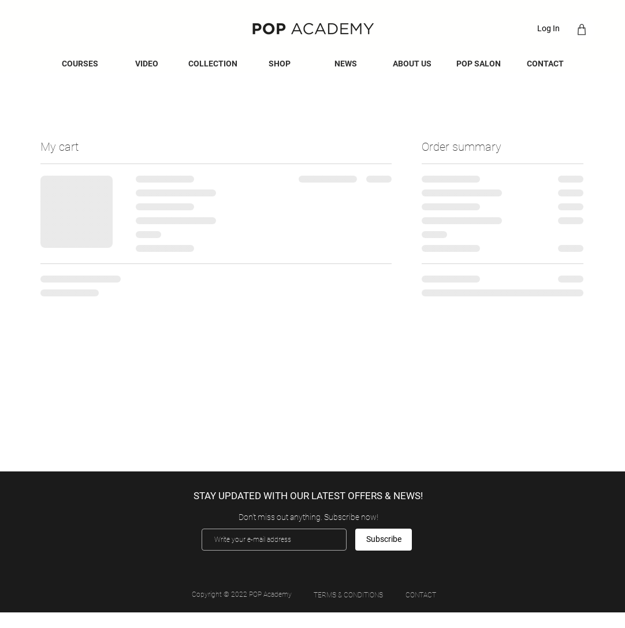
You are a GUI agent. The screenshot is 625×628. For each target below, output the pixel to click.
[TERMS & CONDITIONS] (348, 595)
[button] (345, 64)
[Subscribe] (383, 540)
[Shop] (581, 29)
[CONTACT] (420, 595)
